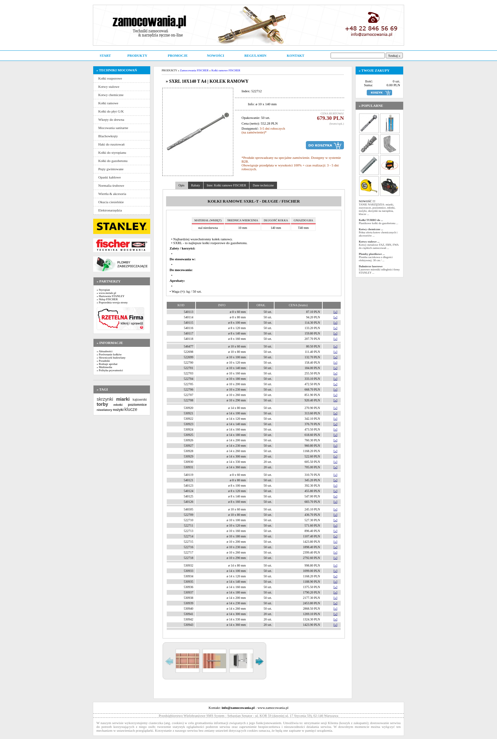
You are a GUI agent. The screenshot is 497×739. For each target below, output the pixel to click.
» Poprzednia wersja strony (112, 302)
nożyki (118, 410)
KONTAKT (295, 55)
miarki (123, 399)
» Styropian (103, 289)
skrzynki (105, 399)
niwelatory (104, 410)
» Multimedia (104, 367)
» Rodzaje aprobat (107, 364)
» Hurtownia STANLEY (111, 296)
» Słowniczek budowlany (111, 357)
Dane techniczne (263, 185)
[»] (335, 312)
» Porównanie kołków (109, 354)
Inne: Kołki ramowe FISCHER (226, 185)
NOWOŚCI (215, 55)
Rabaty (195, 185)
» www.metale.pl (106, 293)
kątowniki (140, 399)
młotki (118, 404)
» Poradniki (103, 360)
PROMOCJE (178, 55)
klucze (130, 409)
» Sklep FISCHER (107, 299)
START (105, 55)
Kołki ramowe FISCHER (225, 70)
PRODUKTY (137, 55)
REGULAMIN (255, 55)
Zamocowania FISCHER (194, 70)
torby (102, 404)
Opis (181, 185)
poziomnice (137, 404)
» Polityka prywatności (110, 370)
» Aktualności (105, 351)
